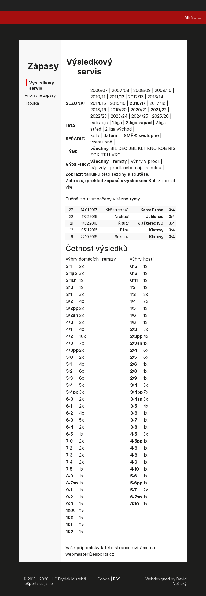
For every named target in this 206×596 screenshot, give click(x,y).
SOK (95, 154)
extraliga (99, 122)
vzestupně (101, 142)
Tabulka (32, 103)
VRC (116, 154)
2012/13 (136, 96)
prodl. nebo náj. (126, 167)
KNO (152, 148)
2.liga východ (118, 129)
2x (81, 266)
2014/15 (98, 103)
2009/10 (163, 90)
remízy (120, 161)
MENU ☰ (192, 17)
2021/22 (159, 109)
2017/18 (157, 103)
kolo (94, 135)
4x (81, 301)
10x (82, 336)
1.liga (117, 122)
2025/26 (160, 116)
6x (81, 371)
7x (81, 343)
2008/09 (142, 90)
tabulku (92, 174)
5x (81, 385)
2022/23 (98, 116)
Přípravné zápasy (33, 95)
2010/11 (97, 96)
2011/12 (116, 96)
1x (81, 280)
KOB (162, 148)
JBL (132, 148)
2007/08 (120, 90)
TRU (105, 154)
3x (81, 273)
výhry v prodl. (145, 161)
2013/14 (155, 96)
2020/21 (139, 109)
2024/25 (139, 116)
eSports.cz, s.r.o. (39, 583)
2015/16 (118, 103)
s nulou (153, 167)
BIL (113, 148)
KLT (142, 148)
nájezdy (98, 167)
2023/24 (119, 116)
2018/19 (98, 109)
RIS (171, 148)
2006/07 (99, 90)
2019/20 (118, 109)
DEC (122, 148)
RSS (116, 579)
